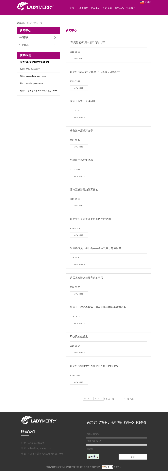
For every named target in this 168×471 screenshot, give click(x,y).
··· (85, 399)
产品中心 (95, 8)
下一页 (126, 399)
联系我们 (131, 8)
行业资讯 (23, 45)
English (145, 2)
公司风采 (107, 8)
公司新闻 (23, 37)
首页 (72, 8)
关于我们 (83, 8)
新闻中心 (119, 8)
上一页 (111, 399)
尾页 (132, 399)
